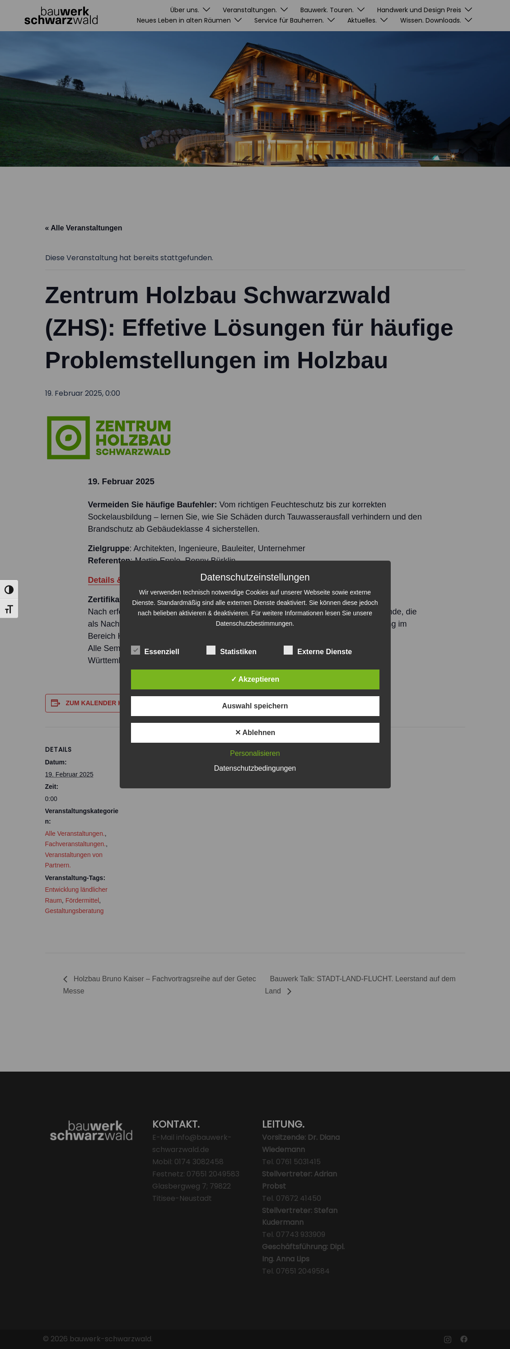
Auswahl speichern (255, 706)
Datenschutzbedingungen (255, 768)
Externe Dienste (318, 651)
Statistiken (231, 651)
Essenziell (155, 651)
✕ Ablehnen (255, 732)
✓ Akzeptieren (255, 679)
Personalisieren (255, 753)
